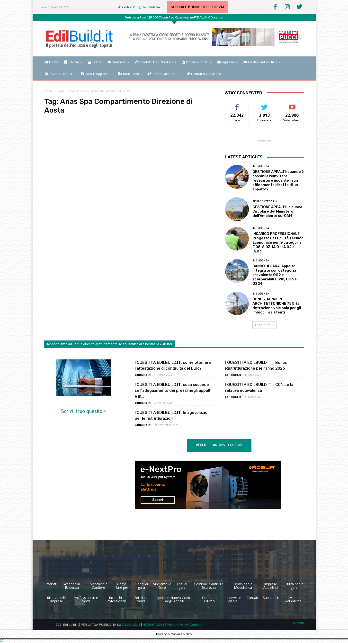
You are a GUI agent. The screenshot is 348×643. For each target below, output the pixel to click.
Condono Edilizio (209, 599)
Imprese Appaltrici (270, 586)
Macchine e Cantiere (98, 586)
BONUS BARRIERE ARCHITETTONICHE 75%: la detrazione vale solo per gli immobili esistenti (276, 305)
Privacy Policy (177, 624)
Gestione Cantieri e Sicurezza (209, 586)
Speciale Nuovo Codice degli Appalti (174, 599)
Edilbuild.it (143, 374)
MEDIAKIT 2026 (154, 624)
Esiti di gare (182, 586)
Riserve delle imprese (57, 599)
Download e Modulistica (242, 586)
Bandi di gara (141, 586)
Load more (264, 325)
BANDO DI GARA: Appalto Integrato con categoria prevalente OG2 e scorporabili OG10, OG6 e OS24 (274, 275)
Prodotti (50, 584)
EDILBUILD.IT (131, 624)
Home (48, 91)
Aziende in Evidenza (72, 586)
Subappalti (271, 597)
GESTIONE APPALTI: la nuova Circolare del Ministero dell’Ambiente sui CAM (277, 211)
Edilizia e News (141, 599)
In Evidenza (260, 166)
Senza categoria (264, 201)
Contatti (253, 597)
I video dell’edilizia (293, 599)
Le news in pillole (232, 599)
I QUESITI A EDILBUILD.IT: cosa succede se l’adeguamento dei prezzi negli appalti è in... (173, 390)
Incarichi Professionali (115, 599)
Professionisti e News (86, 599)
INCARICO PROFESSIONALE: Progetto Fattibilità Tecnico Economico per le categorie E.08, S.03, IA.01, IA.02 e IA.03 (277, 242)
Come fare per (122, 586)
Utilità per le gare (294, 586)
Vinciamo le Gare (162, 586)
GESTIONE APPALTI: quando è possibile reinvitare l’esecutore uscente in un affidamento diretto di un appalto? (278, 180)
